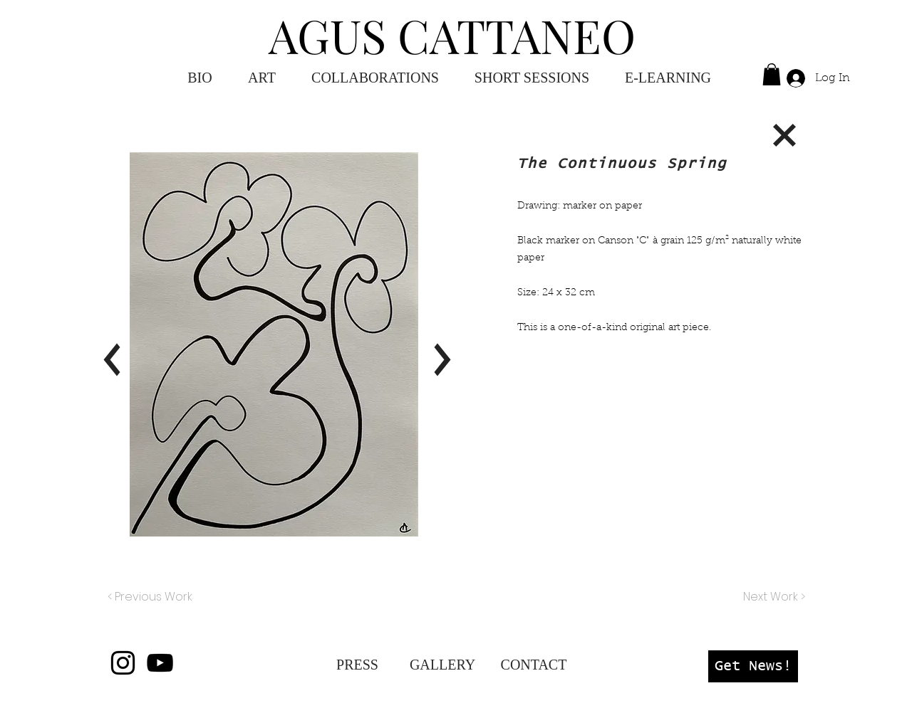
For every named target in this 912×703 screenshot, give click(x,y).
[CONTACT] (533, 664)
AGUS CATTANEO (452, 34)
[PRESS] (357, 664)
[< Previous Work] (150, 597)
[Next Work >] (773, 597)
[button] (668, 77)
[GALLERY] (442, 664)
